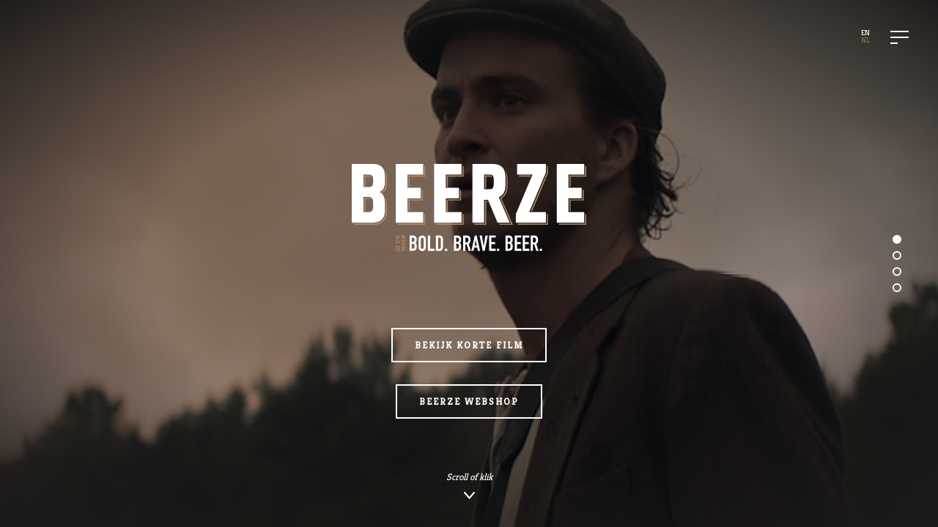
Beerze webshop (469, 401)
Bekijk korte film (469, 345)
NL (865, 40)
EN (865, 32)
